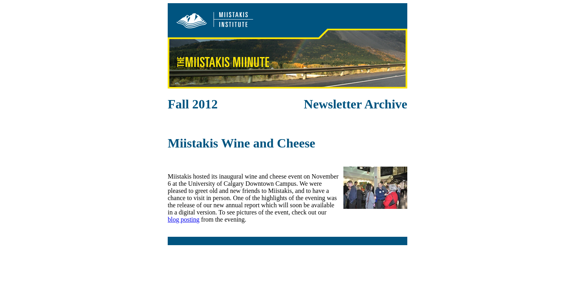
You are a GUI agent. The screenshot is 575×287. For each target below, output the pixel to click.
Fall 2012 (193, 104)
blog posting (184, 219)
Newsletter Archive (355, 104)
